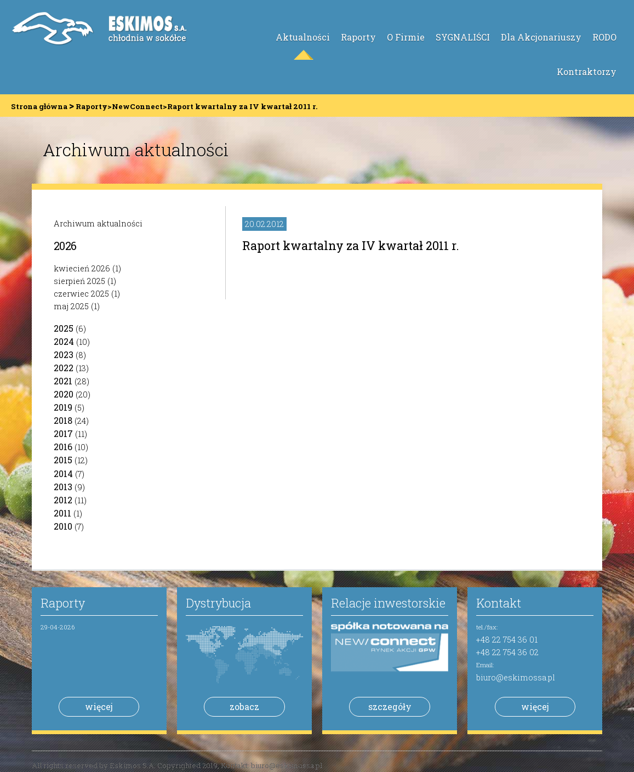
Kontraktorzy (586, 71)
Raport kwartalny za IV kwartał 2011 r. (350, 245)
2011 (62, 513)
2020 (63, 394)
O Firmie (406, 37)
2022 (63, 367)
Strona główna (39, 106)
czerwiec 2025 (81, 293)
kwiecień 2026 (82, 268)
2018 (63, 420)
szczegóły (390, 706)
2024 (64, 341)
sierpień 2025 (79, 281)
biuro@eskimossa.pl (515, 677)
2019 (63, 407)
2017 (63, 433)
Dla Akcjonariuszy (541, 37)
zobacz (244, 706)
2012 (63, 500)
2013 (63, 486)
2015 (63, 460)
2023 (63, 354)
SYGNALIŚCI (463, 37)
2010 (63, 526)
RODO (604, 37)
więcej (99, 706)
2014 (63, 473)
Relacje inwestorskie (388, 603)
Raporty (358, 37)
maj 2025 (71, 306)
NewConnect (137, 106)
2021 (63, 381)
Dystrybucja (218, 603)
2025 (63, 328)
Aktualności (303, 37)
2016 (63, 446)
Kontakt (498, 603)
